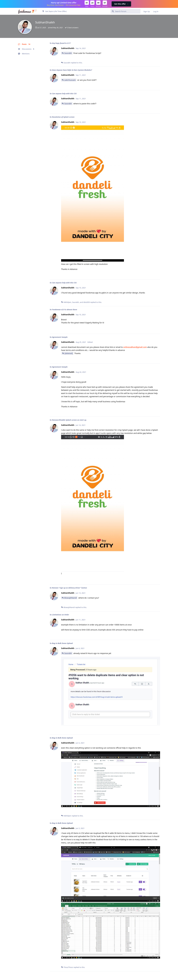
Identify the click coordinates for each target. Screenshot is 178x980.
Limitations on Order (60, 614)
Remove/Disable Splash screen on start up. (69, 420)
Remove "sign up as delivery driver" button (69, 588)
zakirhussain (70, 80)
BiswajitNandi (70, 598)
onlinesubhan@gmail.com (135, 347)
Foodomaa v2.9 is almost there (64, 309)
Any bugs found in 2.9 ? (61, 43)
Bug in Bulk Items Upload (62, 643)
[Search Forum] (125, 11)
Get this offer (121, 4)
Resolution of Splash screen (63, 117)
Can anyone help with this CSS (64, 93)
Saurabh (68, 53)
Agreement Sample (59, 337)
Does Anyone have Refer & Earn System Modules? (72, 70)
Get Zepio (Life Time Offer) (55, 11)
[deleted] (69, 353)
